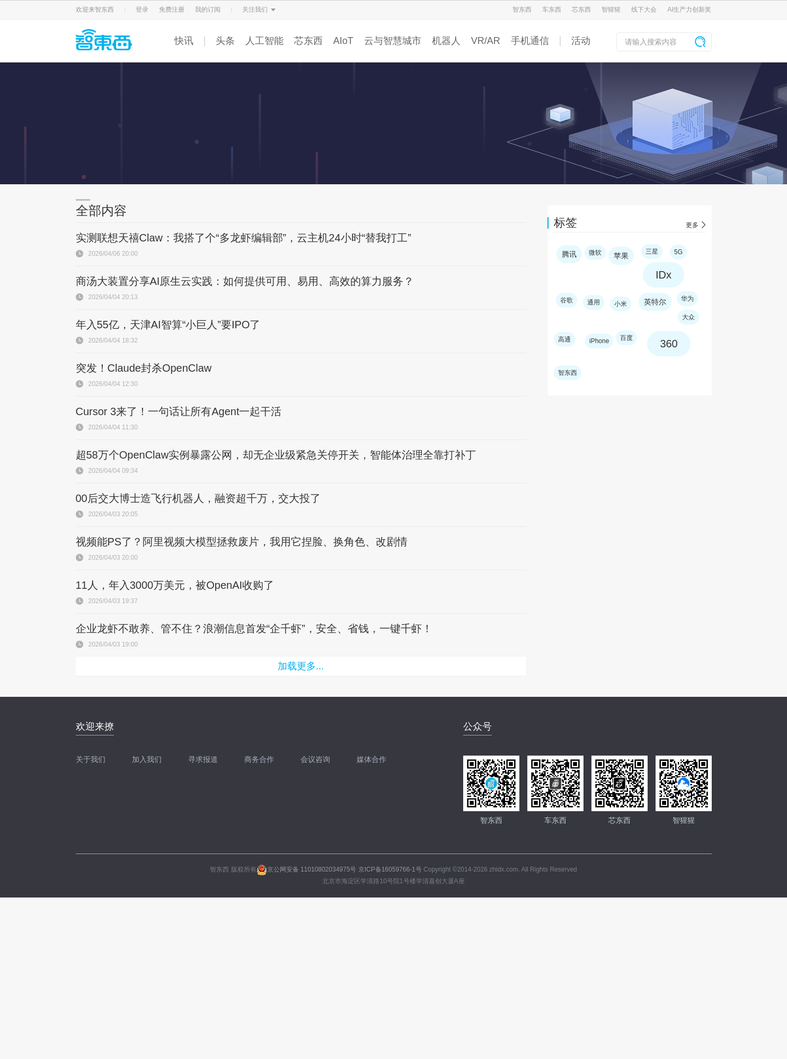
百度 (626, 338)
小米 (620, 304)
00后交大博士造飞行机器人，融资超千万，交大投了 (198, 498)
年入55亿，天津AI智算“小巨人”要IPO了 (168, 324)
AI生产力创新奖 (689, 9)
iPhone (599, 341)
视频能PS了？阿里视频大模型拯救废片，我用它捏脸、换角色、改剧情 (242, 542)
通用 (593, 302)
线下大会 (644, 9)
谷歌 (566, 300)
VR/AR (485, 40)
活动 (580, 40)
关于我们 (90, 759)
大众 (688, 317)
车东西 (551, 9)
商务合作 (259, 759)
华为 (687, 298)
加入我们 (147, 759)
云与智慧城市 (392, 40)
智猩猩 (611, 9)
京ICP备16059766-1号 (390, 869)
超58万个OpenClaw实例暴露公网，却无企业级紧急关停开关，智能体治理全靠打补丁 (276, 455)
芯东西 (581, 9)
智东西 (522, 9)
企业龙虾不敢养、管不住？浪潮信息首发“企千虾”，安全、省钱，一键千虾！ (254, 628)
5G (678, 252)
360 (668, 343)
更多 (692, 225)
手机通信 (530, 40)
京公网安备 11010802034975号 (307, 869)
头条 (225, 40)
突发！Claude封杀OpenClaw (144, 368)
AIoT (343, 40)
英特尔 (655, 302)
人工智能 (264, 40)
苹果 (621, 256)
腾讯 (569, 254)
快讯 (183, 40)
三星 (651, 251)
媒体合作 (371, 759)
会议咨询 (315, 759)
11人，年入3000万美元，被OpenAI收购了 (175, 585)
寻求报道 (203, 759)
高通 (564, 339)
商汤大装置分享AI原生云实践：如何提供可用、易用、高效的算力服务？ (245, 281)
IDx (663, 275)
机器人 (446, 40)
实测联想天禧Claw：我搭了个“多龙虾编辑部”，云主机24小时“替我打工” (243, 238)
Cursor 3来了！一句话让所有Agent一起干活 (179, 411)
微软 (595, 252)
